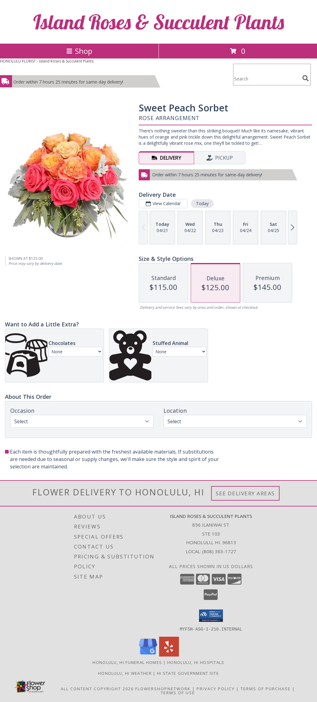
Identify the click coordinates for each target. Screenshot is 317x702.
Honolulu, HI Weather (125, 673)
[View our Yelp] (169, 654)
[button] (211, 615)
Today (202, 203)
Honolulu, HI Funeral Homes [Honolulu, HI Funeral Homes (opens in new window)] (127, 662)
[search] (305, 78)
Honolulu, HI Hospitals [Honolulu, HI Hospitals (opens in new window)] (195, 662)
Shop (79, 51)
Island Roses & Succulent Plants (158, 21)
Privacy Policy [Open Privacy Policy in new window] (216, 688)
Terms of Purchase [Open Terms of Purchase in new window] (266, 688)
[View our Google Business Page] (148, 654)
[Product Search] (266, 78)
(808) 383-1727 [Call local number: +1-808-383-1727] (219, 551)
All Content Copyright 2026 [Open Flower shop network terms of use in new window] (97, 688)
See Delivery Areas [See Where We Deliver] (245, 493)
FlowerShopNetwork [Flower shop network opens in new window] (163, 688)
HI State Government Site (188, 673)
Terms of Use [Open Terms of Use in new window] (178, 692)
